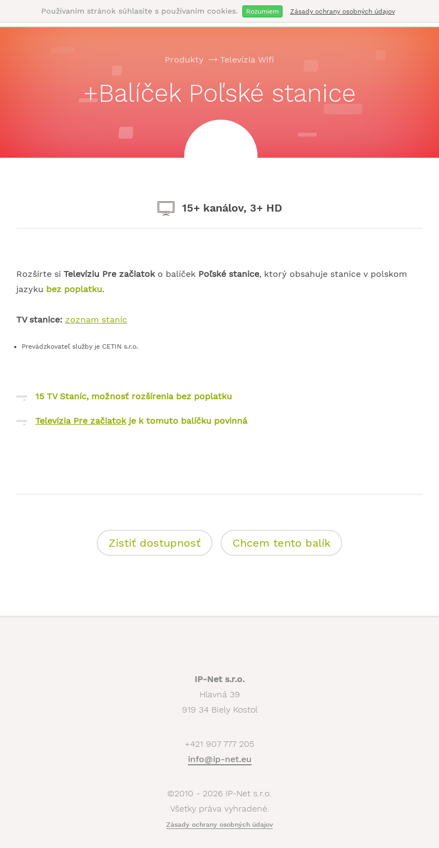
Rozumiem (262, 11)
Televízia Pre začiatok (80, 421)
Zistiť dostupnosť (154, 542)
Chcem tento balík (281, 542)
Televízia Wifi (247, 59)
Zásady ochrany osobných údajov (342, 11)
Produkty (184, 59)
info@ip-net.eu (220, 759)
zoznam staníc (96, 319)
